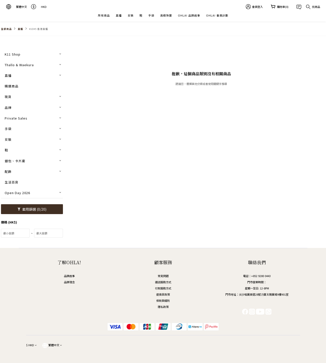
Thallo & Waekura (19, 64)
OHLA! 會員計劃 (217, 15)
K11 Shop (12, 54)
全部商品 (6, 29)
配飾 (8, 171)
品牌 (8, 107)
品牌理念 (69, 282)
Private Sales (16, 118)
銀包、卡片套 (15, 161)
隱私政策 (163, 307)
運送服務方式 (163, 282)
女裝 (131, 15)
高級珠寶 (166, 15)
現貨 (8, 96)
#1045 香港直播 (38, 29)
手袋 (151, 15)
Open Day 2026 (17, 192)
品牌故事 (69, 276)
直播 (119, 15)
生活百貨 (12, 182)
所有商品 (104, 15)
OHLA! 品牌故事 (189, 15)
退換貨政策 (163, 294)
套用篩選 (32, 209)
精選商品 (12, 86)
